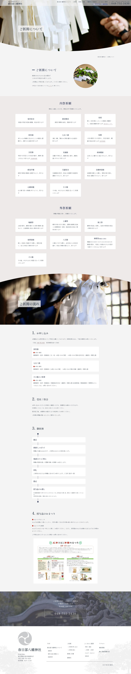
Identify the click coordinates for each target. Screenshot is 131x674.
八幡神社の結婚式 (92, 2)
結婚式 (69, 658)
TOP (48, 644)
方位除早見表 (34, 158)
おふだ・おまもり (90, 653)
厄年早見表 (102, 141)
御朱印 (87, 656)
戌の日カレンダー (108, 124)
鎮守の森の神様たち (53, 654)
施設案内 (50, 657)
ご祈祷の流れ (71, 650)
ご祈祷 (74, 2)
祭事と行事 (81, 2)
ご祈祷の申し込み (72, 647)
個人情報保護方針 (104, 652)
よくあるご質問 (103, 2)
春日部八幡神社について (64, 2)
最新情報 (97, 4)
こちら (50, 85)
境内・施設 (88, 647)
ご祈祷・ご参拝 (89, 650)
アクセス (105, 4)
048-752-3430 (41, 343)
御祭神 (50, 651)
